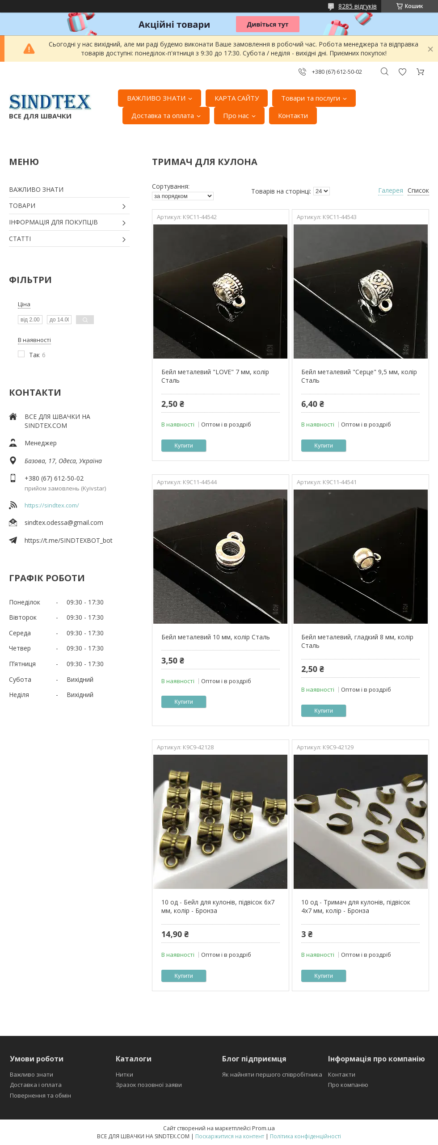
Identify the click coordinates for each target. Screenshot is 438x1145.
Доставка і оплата (36, 1085)
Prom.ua (263, 1128)
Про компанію (348, 1085)
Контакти (293, 115)
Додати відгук (402, 72)
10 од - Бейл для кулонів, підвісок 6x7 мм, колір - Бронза (217, 906)
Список (418, 190)
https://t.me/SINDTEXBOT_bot (69, 540)
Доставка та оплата (162, 115)
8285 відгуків (357, 6)
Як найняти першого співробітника (272, 1074)
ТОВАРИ (22, 205)
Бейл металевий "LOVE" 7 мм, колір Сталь (215, 376)
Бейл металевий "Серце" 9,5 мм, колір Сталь (359, 376)
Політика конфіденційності (305, 1136)
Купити (183, 445)
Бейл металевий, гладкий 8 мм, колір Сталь (357, 641)
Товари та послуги (310, 97)
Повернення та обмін (40, 1095)
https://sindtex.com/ (52, 505)
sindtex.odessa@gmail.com (64, 522)
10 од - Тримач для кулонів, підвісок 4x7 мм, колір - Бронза (355, 906)
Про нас (236, 115)
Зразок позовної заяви (149, 1085)
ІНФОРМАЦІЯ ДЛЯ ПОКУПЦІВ (53, 222)
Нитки (124, 1074)
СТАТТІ (20, 238)
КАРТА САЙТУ (237, 97)
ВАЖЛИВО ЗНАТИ (156, 97)
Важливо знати (31, 1074)
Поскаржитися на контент (229, 1136)
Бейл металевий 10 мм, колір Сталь (215, 637)
